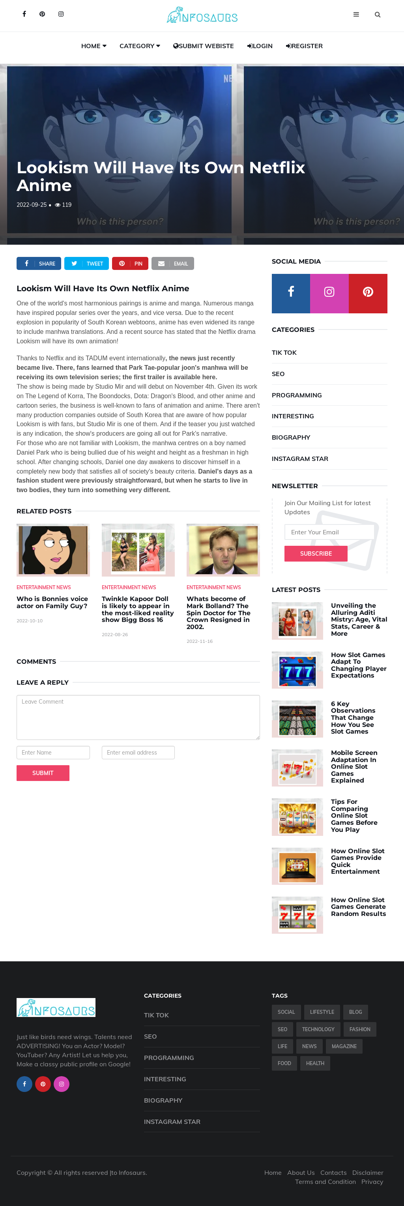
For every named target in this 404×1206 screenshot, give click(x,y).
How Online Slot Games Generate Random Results (358, 907)
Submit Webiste (203, 46)
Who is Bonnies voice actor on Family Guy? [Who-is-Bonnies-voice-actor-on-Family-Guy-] (52, 602)
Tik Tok (284, 352)
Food (284, 1063)
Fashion (360, 1029)
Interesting (293, 416)
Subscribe (316, 553)
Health (315, 1063)
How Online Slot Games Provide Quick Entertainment (358, 861)
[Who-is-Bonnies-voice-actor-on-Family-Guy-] (53, 550)
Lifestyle (322, 1012)
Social (286, 1012)
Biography (291, 437)
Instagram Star (300, 459)
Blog (355, 1012)
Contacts (333, 1172)
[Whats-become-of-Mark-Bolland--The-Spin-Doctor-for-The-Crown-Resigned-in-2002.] (223, 550)
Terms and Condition (325, 1181)
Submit (43, 773)
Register (304, 46)
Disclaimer (367, 1172)
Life (282, 1046)
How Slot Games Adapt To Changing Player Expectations (359, 665)
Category (137, 46)
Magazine (344, 1046)
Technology (318, 1029)
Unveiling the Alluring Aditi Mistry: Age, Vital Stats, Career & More (359, 619)
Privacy (372, 1181)
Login (260, 46)
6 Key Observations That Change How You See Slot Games (353, 717)
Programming (297, 395)
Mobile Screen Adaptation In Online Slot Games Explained (354, 766)
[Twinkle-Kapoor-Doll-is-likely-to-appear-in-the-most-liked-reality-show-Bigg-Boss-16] (138, 550)
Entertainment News (44, 587)
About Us (301, 1172)
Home (91, 46)
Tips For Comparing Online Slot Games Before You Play (354, 815)
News (309, 1046)
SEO (278, 374)
